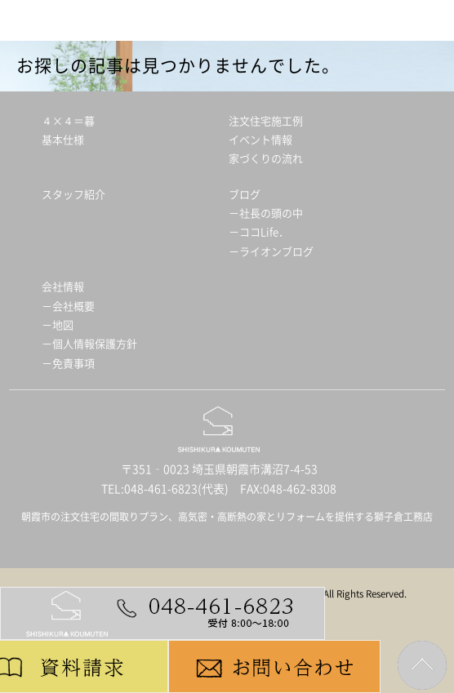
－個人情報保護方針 (89, 344)
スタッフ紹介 (73, 194)
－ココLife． (259, 232)
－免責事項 (68, 363)
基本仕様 (63, 140)
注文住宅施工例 (266, 121)
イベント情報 (260, 140)
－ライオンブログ (271, 252)
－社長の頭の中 (266, 213)
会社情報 (63, 287)
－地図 (57, 325)
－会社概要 (68, 306)
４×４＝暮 (68, 121)
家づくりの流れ (266, 158)
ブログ (244, 194)
